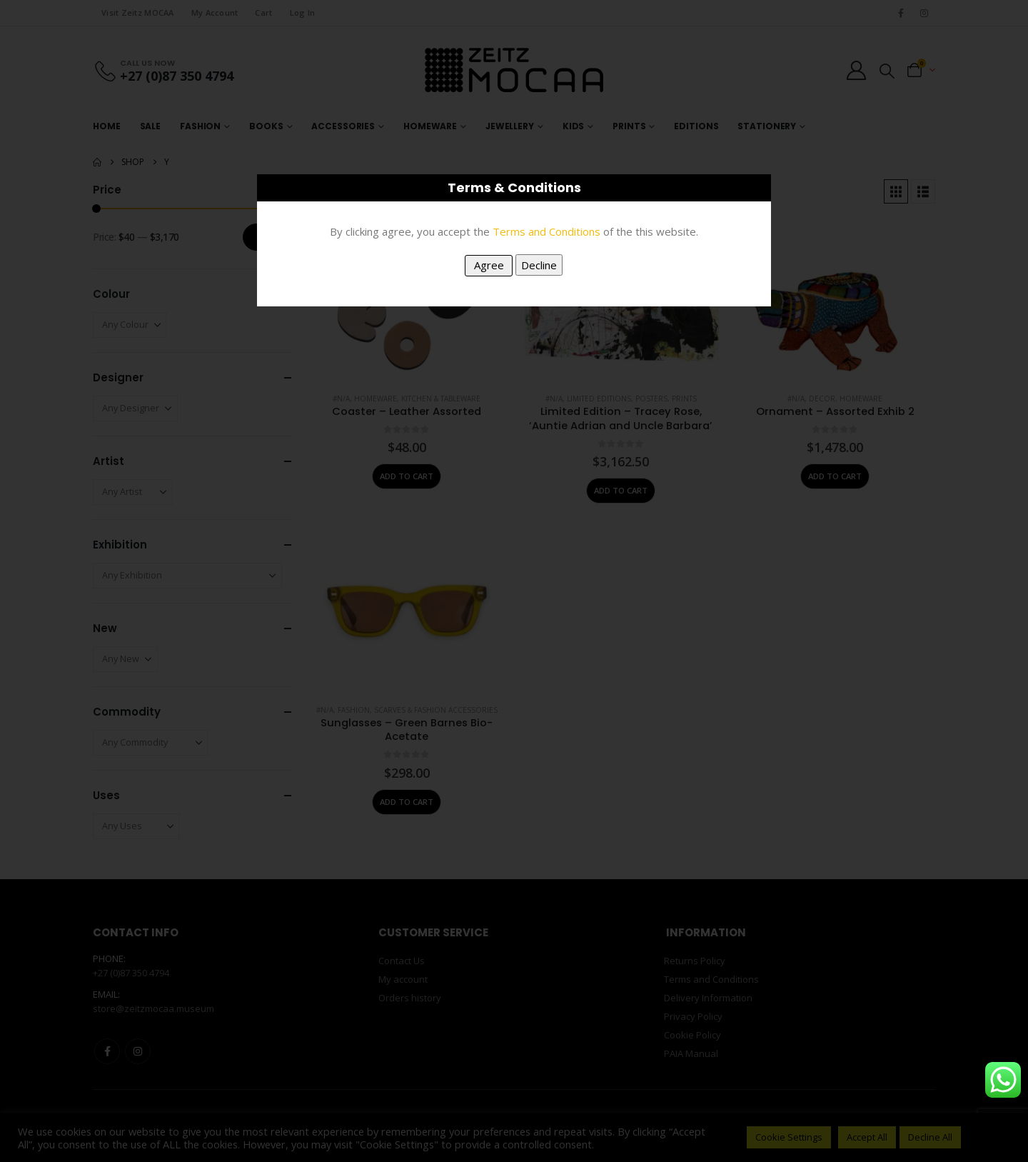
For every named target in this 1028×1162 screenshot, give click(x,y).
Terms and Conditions (546, 231)
